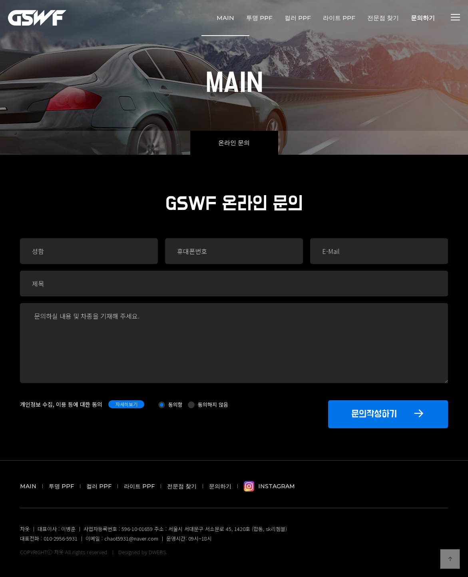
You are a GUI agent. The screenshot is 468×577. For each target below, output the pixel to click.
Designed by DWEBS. (142, 552)
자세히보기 (126, 404)
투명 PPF (259, 18)
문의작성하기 (388, 413)
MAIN (225, 18)
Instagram (269, 486)
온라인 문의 (234, 142)
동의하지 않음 (213, 404)
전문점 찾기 (383, 18)
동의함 (175, 404)
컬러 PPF (298, 18)
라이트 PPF (339, 18)
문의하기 (423, 18)
